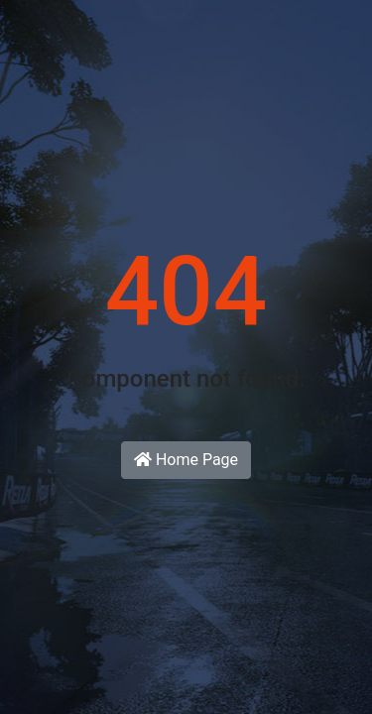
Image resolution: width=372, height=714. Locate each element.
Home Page (186, 459)
